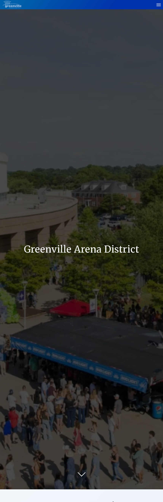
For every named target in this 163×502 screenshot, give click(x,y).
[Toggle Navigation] (158, 4)
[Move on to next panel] (81, 472)
